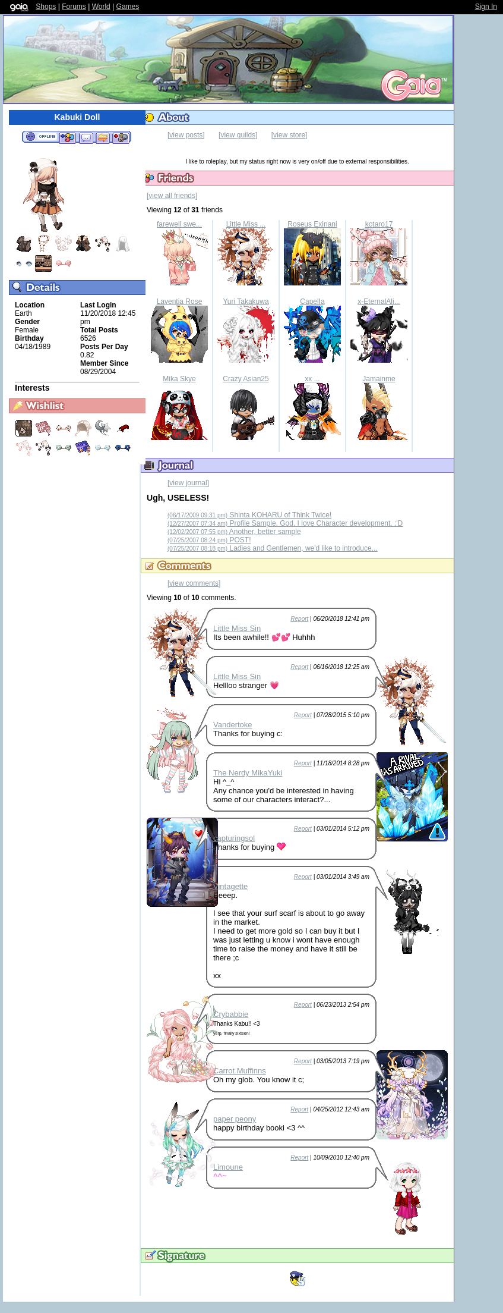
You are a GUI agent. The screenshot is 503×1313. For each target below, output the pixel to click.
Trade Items (102, 137)
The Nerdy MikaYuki (247, 772)
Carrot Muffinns (239, 1070)
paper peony (234, 1118)
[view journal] (188, 483)
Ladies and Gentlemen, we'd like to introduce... (272, 548)
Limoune (228, 1167)
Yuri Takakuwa (245, 301)
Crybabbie (230, 1014)
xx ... (312, 379)
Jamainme (378, 379)
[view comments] (193, 583)
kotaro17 (379, 224)
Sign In (486, 6)
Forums (74, 6)
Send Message (85, 137)
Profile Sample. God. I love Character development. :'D (285, 523)
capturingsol (234, 838)
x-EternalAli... (379, 301)
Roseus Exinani (312, 224)
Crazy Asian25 (245, 379)
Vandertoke (232, 724)
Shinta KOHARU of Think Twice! (249, 515)
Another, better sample (234, 531)
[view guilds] (238, 135)
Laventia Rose (180, 301)
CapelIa (312, 301)
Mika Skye (179, 379)
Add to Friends (67, 137)
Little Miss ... (246, 224)
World (101, 6)
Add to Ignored (121, 137)
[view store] (289, 135)
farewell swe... (179, 224)
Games (128, 6)
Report (299, 618)
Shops (46, 6)
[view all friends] (172, 195)
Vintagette (230, 886)
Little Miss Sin (237, 628)
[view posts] (186, 135)
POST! (209, 540)
